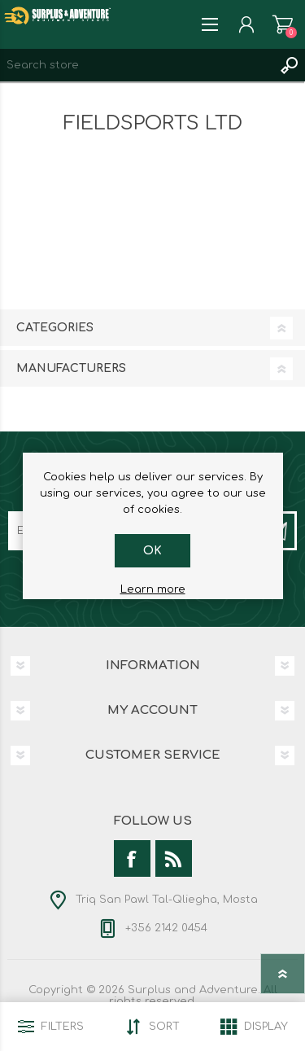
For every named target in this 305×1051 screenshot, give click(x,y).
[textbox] (136, 65)
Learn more (152, 589)
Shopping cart (282, 24)
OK (152, 551)
